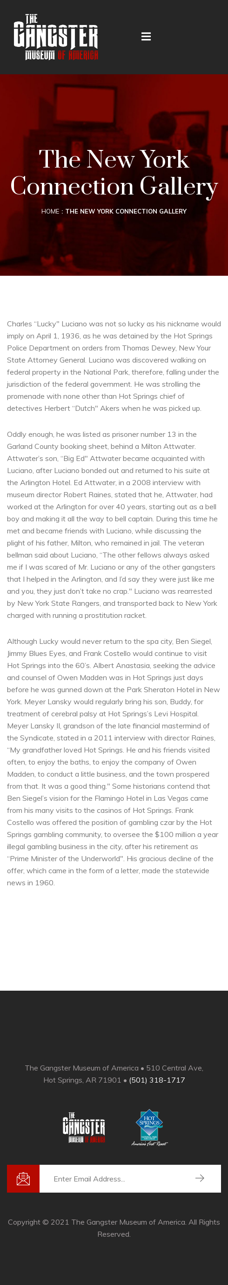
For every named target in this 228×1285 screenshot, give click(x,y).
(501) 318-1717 (157, 1079)
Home (50, 211)
